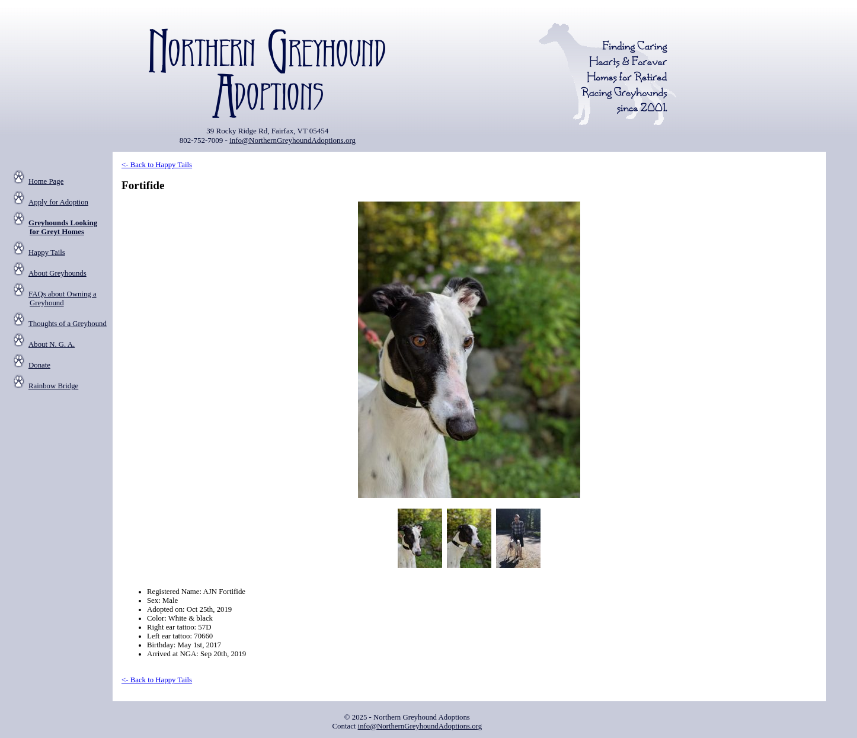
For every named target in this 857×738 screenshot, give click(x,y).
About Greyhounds (57, 273)
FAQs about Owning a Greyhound (62, 298)
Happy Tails (46, 252)
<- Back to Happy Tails (156, 165)
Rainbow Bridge (53, 386)
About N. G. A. (51, 344)
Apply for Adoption (58, 202)
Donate (39, 365)
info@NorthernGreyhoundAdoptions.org (292, 140)
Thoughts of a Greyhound (67, 324)
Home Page (45, 181)
